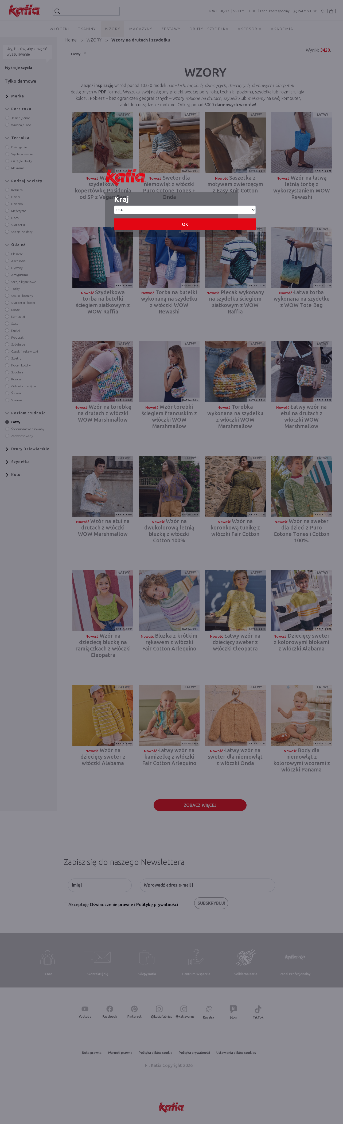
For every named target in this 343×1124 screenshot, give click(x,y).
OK (185, 224)
